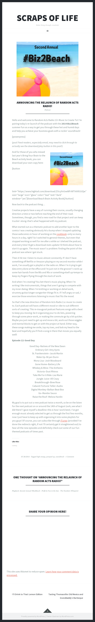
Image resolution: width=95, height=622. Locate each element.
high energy (41, 456)
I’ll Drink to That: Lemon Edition (28, 594)
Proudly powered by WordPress (33, 616)
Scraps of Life (47, 18)
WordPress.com (68, 616)
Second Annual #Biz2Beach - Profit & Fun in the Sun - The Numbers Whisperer (49, 491)
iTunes (63, 420)
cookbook (62, 234)
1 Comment (70, 456)
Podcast (48, 110)
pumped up (50, 456)
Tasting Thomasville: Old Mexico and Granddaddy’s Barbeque (67, 596)
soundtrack (60, 456)
